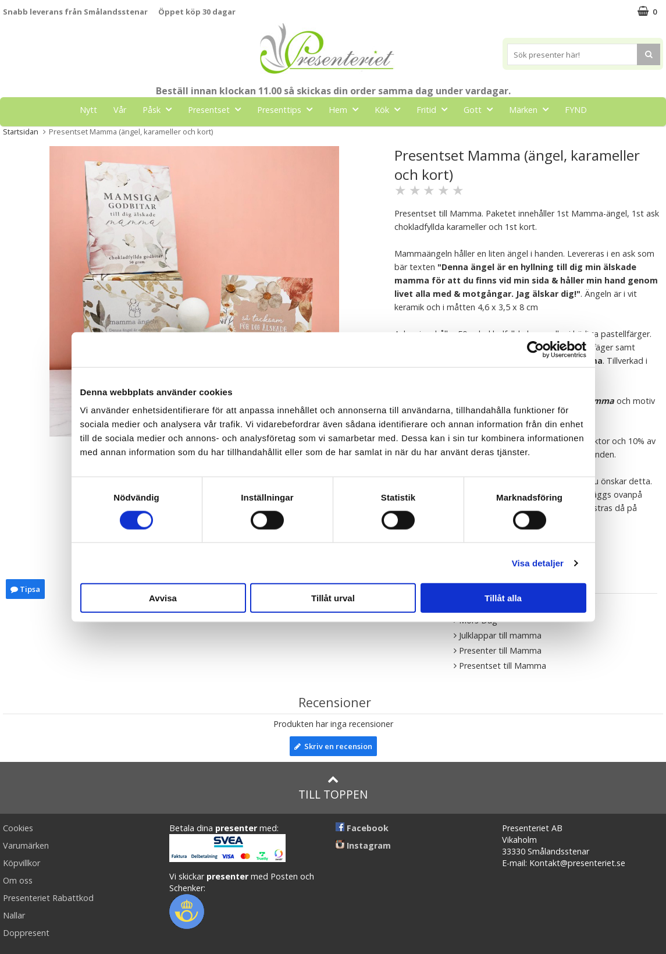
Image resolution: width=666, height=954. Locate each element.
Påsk (161, 109)
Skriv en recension (333, 746)
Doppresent (26, 932)
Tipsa (25, 589)
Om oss (18, 880)
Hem (347, 109)
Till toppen (333, 788)
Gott (482, 109)
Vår (119, 109)
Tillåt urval (333, 598)
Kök (391, 109)
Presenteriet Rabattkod (48, 897)
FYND (576, 109)
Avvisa (163, 598)
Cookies (18, 828)
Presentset (218, 109)
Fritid (435, 109)
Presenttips (288, 109)
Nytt (88, 109)
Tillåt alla (503, 598)
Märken (532, 109)
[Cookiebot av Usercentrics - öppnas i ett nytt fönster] (535, 349)
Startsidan (20, 131)
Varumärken (26, 845)
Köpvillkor (21, 862)
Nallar (14, 915)
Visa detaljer (538, 563)
